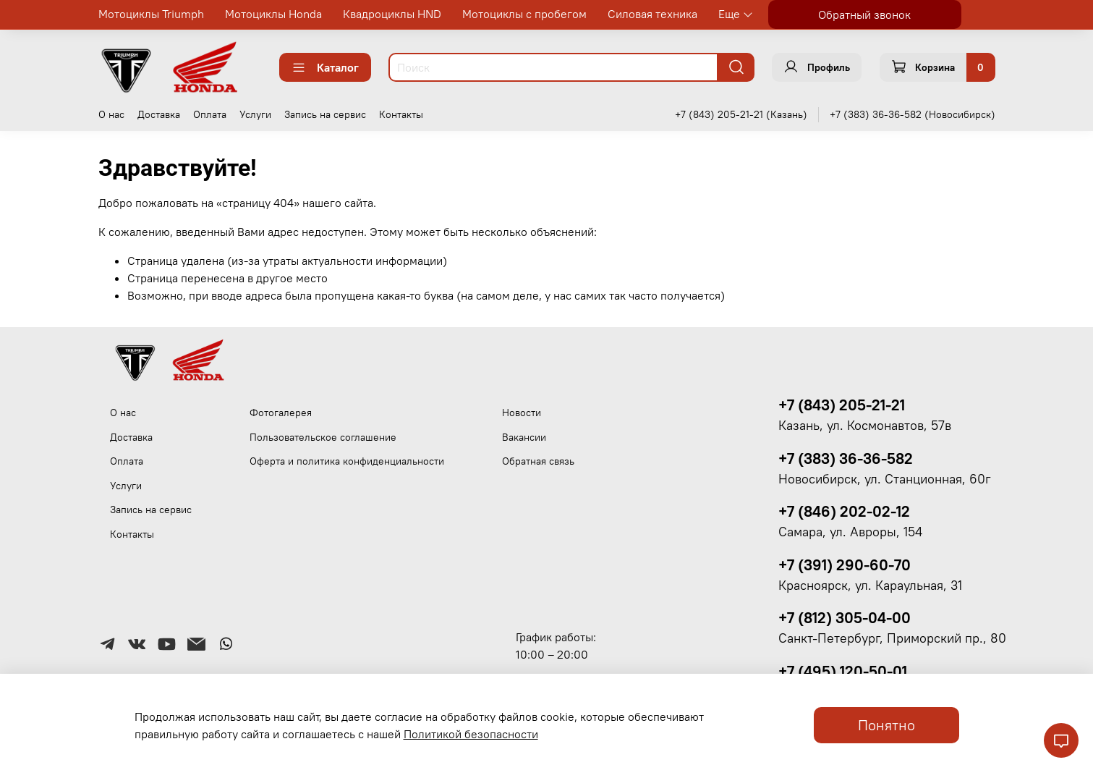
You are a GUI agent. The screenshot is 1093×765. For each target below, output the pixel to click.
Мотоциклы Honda (273, 14)
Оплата (209, 114)
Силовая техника (652, 14)
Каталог (325, 67)
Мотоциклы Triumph (151, 14)
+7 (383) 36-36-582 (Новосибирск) (912, 114)
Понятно (886, 725)
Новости (521, 412)
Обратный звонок (864, 14)
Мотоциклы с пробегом (524, 14)
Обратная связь (538, 461)
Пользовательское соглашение (323, 437)
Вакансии (524, 437)
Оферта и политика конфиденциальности (347, 461)
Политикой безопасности (471, 734)
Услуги (255, 114)
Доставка (158, 114)
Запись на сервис (325, 114)
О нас (111, 114)
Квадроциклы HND (392, 14)
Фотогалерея (281, 412)
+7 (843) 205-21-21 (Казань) (741, 114)
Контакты (401, 114)
